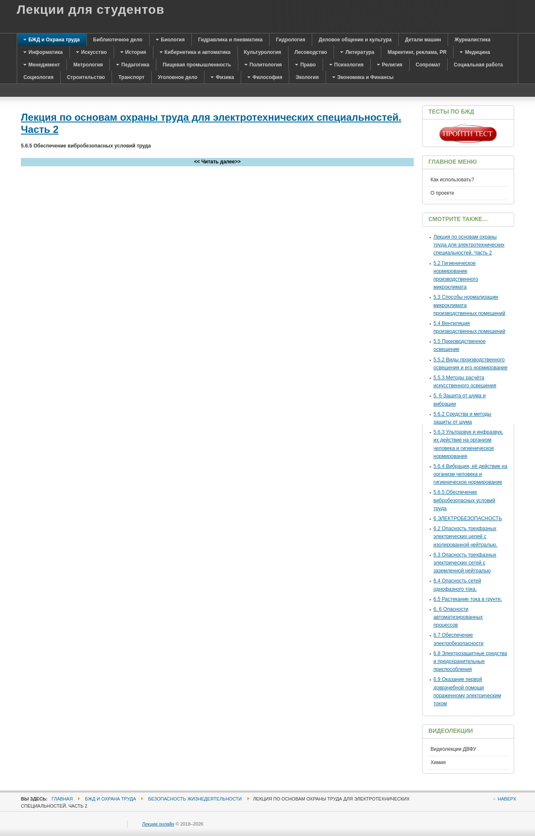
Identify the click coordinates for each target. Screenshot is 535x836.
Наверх (507, 798)
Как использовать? (452, 180)
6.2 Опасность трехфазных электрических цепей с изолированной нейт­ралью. (465, 536)
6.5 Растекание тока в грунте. (467, 599)
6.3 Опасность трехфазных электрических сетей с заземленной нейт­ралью (465, 563)
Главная (62, 798)
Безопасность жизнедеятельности (195, 798)
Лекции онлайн (158, 823)
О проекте (442, 193)
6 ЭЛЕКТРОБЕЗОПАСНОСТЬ (467, 518)
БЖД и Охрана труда (110, 798)
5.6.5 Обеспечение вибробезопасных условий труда (464, 500)
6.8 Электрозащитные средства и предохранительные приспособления (470, 661)
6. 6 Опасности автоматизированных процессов (458, 617)
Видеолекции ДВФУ (453, 749)
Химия (438, 762)
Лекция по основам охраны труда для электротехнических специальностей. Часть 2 (468, 245)
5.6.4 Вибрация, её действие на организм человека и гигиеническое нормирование (470, 474)
